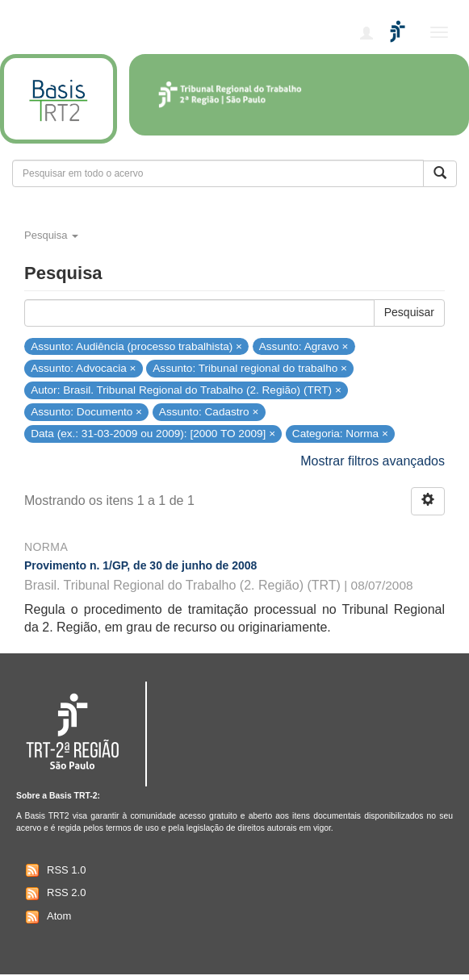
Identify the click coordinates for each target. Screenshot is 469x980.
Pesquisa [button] (51, 235)
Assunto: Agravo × (304, 346)
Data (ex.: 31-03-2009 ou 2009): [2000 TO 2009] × (153, 433)
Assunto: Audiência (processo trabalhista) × (136, 346)
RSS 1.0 (54, 870)
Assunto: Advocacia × (83, 368)
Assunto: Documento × (86, 412)
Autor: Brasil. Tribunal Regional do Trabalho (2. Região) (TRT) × (186, 390)
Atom (46, 917)
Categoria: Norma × (340, 433)
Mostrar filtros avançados (372, 461)
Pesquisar (409, 312)
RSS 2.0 (54, 893)
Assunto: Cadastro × (209, 412)
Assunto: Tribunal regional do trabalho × (250, 368)
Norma (46, 546)
